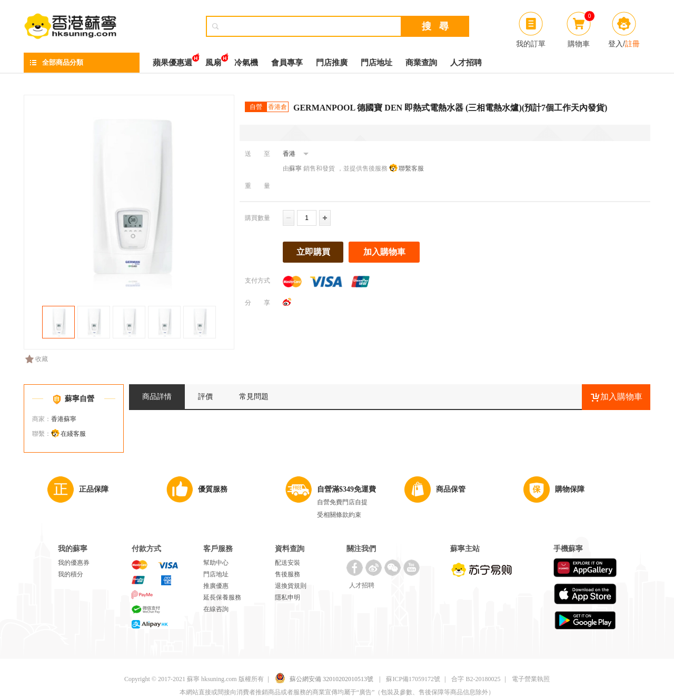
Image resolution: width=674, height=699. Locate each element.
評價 (205, 397)
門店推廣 (332, 62)
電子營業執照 (531, 679)
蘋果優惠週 (172, 60)
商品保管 (450, 489)
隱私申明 (287, 597)
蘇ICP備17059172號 (413, 679)
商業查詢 (421, 62)
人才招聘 (466, 62)
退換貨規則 (290, 586)
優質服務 (212, 489)
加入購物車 (384, 251)
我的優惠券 (74, 562)
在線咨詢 (216, 609)
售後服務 (287, 574)
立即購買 (313, 251)
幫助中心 (216, 562)
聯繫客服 (411, 168)
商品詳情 (157, 397)
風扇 (213, 60)
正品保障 (93, 489)
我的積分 (70, 574)
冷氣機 (246, 62)
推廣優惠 (216, 586)
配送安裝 (287, 562)
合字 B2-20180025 (475, 679)
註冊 (632, 43)
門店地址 (376, 62)
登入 (615, 43)
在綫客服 (73, 433)
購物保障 (569, 489)
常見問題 (254, 397)
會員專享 (287, 62)
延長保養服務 (222, 597)
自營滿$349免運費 (346, 489)
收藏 (36, 359)
